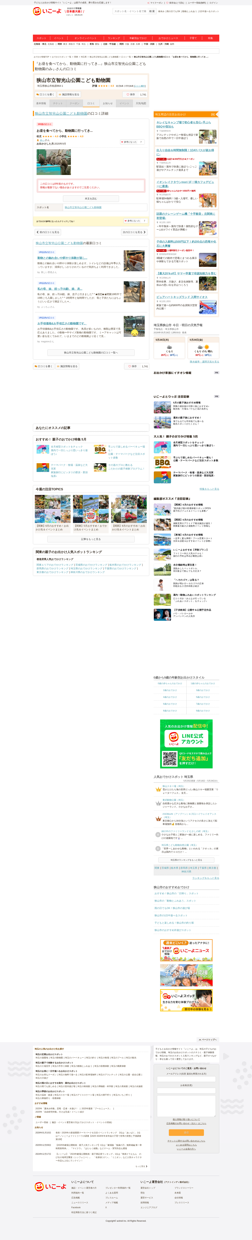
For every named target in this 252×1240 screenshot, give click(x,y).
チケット (58, 103)
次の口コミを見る (134, 232)
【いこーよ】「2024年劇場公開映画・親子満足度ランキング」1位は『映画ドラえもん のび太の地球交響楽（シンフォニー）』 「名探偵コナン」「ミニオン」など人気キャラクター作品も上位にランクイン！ (99, 1157)
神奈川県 (186, 871)
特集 (210, 38)
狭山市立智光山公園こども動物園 (61, 113)
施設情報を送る (69, 94)
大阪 (127, 44)
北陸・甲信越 (109, 44)
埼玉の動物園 (56, 1057)
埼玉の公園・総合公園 (130, 1074)
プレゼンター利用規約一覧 (118, 1188)
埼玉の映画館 (84, 1086)
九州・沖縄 (163, 44)
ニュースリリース (79, 1202)
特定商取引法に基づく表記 (84, 1212)
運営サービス (147, 1197)
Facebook (76, 1207)
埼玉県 (193, 867)
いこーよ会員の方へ (186, 1149)
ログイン (213, 3)
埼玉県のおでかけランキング (86, 568)
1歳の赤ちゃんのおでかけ (203, 683)
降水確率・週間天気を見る (204, 361)
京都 (132, 44)
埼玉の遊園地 (42, 1057)
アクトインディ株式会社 (176, 1182)
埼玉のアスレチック (108, 1074)
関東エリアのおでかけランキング (55, 564)
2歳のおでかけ (170, 690)
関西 (122, 44)
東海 (92, 44)
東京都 (212, 867)
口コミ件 (139, 86)
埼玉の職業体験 (118, 1066)
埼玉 (84, 44)
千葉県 (203, 867)
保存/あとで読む (175, 3)
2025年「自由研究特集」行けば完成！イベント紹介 (60, 1112)
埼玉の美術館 (121, 1086)
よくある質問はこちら (186, 1145)
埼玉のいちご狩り (121, 1095)
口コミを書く (45, 94)
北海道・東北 (40, 44)
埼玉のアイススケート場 (82, 1095)
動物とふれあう (189, 11)
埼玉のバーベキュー (74, 1057)
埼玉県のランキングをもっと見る (186, 860)
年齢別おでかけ (138, 38)
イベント (59, 38)
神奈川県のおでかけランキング (88, 572)
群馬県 (184, 867)
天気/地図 (141, 103)
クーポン (74, 103)
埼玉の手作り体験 (60, 1066)
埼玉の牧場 (104, 1057)
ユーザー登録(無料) (197, 3)
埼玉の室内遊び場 (67, 1086)
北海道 (51, 44)
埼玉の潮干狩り (103, 1095)
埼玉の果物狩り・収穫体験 (48, 1098)
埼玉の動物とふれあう (81, 1066)
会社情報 (178, 1197)
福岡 (172, 44)
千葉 (78, 44)
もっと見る (140, 1166)
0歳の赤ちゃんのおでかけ (170, 683)
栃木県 (174, 867)
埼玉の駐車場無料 (88, 1074)
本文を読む (91, 198)
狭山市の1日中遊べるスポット (171, 915)
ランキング (114, 38)
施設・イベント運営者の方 (84, 1188)
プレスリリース (181, 1202)
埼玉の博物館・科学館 (102, 1086)
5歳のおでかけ (203, 697)
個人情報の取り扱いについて (186, 1119)
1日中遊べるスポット (209, 11)
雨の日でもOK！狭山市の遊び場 (172, 908)
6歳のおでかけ (170, 704)
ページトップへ (208, 1039)
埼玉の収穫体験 (101, 1066)
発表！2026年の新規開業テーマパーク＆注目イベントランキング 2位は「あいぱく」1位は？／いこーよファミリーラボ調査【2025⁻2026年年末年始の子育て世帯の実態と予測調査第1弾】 (98, 1136)
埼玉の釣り (91, 1057)
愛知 (97, 44)
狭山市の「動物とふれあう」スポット (175, 900)
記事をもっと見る (91, 539)
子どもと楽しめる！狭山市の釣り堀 (174, 922)
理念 (143, 1193)
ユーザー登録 (42, 1122)
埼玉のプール (117, 1057)
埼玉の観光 (131, 1057)
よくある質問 (111, 1193)
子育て (193, 38)
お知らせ (108, 103)
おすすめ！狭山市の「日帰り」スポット (177, 893)
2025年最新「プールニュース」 (96, 1108)
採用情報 (145, 1202)
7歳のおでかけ (203, 704)
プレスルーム (111, 1197)
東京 (65, 44)
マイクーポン (155, 3)
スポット (41, 38)
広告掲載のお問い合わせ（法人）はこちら (186, 1123)
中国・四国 (149, 44)
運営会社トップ (148, 1188)
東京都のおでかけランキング (52, 572)
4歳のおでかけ (170, 697)
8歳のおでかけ (170, 710)
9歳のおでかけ (203, 710)
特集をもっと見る (209, 489)
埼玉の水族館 (136, 1086)
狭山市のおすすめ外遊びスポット (173, 930)
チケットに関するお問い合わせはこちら (186, 1141)
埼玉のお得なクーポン (46, 1074)
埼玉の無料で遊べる (68, 1074)
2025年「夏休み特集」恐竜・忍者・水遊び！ (57, 1108)
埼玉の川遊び (42, 1078)
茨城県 (165, 867)
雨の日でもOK (173, 11)
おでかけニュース (168, 38)
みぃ (42, 140)
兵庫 (138, 44)
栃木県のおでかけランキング (125, 564)
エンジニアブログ (149, 1207)
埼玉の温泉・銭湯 (44, 1095)
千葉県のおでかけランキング (120, 568)
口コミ (91, 103)
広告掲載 (75, 1197)
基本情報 (41, 103)
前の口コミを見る (47, 232)
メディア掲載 (111, 1202)
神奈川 (72, 44)
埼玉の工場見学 (43, 1066)
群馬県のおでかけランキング (52, 568)
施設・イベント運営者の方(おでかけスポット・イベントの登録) (82, 1122)
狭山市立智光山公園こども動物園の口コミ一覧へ (91, 352)
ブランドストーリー (183, 1188)
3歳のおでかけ (203, 690)
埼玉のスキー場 (61, 1095)
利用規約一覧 (77, 1193)
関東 (60, 44)
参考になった (129, 142)
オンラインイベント (86, 38)
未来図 (177, 1193)
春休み (161, 11)
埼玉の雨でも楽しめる (46, 1086)
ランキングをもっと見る (205, 878)
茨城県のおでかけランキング (91, 564)
